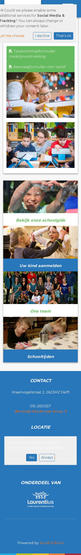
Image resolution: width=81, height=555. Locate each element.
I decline (42, 36)
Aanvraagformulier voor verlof (37, 67)
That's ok (63, 36)
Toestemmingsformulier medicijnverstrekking (32, 54)
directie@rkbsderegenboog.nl (40, 411)
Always (47, 457)
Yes (31, 457)
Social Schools (52, 543)
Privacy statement (41, 526)
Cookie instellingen (40, 533)
